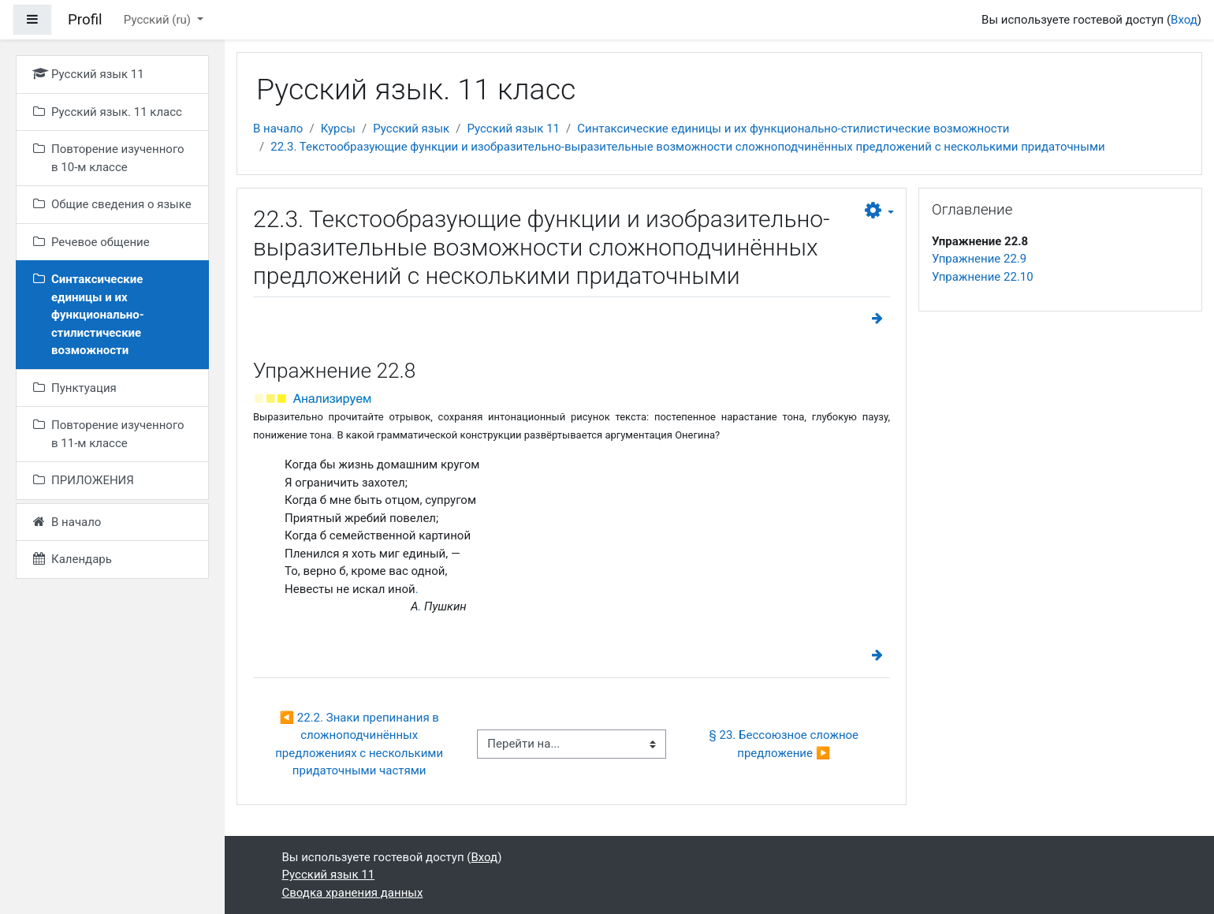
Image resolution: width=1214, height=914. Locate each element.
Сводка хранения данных (352, 893)
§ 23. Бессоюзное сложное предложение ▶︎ (785, 744)
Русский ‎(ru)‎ (159, 20)
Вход (1184, 20)
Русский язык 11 (513, 128)
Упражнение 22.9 (979, 259)
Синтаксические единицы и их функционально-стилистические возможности (793, 128)
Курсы (338, 128)
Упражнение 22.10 (982, 277)
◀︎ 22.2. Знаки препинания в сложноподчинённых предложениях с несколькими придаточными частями (360, 744)
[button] (879, 211)
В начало (278, 128)
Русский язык (411, 128)
